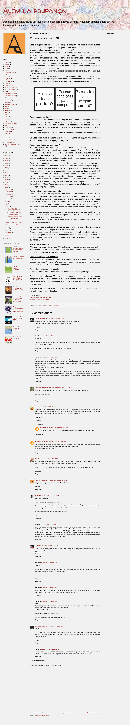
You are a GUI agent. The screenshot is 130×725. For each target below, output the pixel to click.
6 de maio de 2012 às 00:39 (49, 587)
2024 (6, 158)
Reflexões (7, 127)
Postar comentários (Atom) (42, 716)
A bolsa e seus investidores (13, 222)
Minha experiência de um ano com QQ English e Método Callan (18, 299)
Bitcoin (6, 66)
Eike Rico (38, 459)
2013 (6, 185)
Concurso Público (9, 72)
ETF (6, 91)
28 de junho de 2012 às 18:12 (50, 649)
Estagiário (38, 495)
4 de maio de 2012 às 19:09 (49, 336)
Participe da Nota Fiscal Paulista (40, 299)
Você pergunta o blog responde (13, 144)
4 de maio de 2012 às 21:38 (46, 407)
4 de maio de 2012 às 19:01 (55, 318)
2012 (6, 187)
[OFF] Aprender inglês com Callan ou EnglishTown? (18, 278)
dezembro (9, 189)
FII (5, 98)
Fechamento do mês (10, 96)
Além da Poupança (41, 480)
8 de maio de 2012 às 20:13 (49, 601)
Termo (6, 138)
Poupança (7, 121)
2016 (6, 177)
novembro (9, 191)
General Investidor (41, 318)
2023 (6, 160)
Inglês (6, 106)
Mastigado (7, 110)
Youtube (7, 148)
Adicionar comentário (38, 660)
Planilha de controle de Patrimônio (16, 268)
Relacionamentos (9, 129)
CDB (6, 70)
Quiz (6, 125)
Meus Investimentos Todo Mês (44, 387)
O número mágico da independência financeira (13, 215)
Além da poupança (34, 10)
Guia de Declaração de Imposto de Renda (18, 288)
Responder (38, 330)
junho (8, 204)
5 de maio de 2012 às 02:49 (62, 427)
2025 (6, 155)
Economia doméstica (42, 305)
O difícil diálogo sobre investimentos (12, 219)
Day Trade (7, 79)
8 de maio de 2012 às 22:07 (55, 626)
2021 (6, 165)
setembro (9, 196)
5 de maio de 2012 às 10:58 (50, 495)
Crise (6, 74)
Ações (6, 62)
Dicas (6, 83)
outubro (8, 194)
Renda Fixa (8, 131)
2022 (6, 163)
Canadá (7, 68)
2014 (6, 182)
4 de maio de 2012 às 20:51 (63, 387)
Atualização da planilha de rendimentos (17, 328)
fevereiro (9, 232)
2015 (6, 180)
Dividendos (8, 85)
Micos (6, 112)
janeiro (8, 235)
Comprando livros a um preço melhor (41, 297)
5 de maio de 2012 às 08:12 (58, 480)
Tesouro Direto (9, 140)
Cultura (7, 77)
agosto (8, 199)
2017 (6, 175)
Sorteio (7, 136)
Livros (6, 108)
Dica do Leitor (8, 81)
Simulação (7, 133)
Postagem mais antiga (93, 713)
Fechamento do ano (10, 93)
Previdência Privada (10, 123)
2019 (6, 170)
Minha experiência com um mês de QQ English (18, 318)
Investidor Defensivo (46, 427)
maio (7, 206)
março (8, 230)
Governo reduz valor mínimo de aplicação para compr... (15, 209)
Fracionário (8, 100)
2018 (6, 172)
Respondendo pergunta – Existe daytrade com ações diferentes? (18, 309)
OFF (6, 115)
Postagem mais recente (36, 713)
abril (7, 228)
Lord (36, 407)
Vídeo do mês (8, 142)
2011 (6, 238)
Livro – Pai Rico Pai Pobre (13, 212)
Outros (6, 117)
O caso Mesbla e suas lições (17, 337)
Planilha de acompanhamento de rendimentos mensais (18, 249)
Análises (7, 64)
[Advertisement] (67, 720)
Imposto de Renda (10, 104)
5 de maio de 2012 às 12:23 (50, 524)
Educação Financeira (53, 305)
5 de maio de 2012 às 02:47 (57, 441)
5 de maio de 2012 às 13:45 (50, 545)
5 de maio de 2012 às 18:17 (49, 562)
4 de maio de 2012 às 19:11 (49, 357)
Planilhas (7, 119)
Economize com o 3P (12, 225)
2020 (6, 168)
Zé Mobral (38, 545)
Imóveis (7, 102)
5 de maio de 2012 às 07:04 (50, 459)
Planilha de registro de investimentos (18, 257)
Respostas (40, 424)
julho (7, 201)
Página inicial (65, 713)
